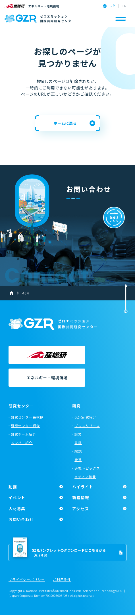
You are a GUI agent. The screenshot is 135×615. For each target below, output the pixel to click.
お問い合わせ (21, 519)
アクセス (80, 508)
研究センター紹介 (25, 425)
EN (124, 6)
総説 (78, 451)
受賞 (78, 459)
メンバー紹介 (22, 442)
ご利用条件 (62, 579)
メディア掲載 (85, 476)
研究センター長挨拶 (27, 417)
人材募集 (17, 508)
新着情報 (80, 497)
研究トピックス (87, 468)
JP (113, 6)
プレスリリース (87, 425)
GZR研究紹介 (85, 417)
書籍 (78, 442)
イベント (17, 497)
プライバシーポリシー (27, 579)
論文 (78, 434)
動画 (13, 487)
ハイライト (82, 487)
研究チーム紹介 (23, 434)
